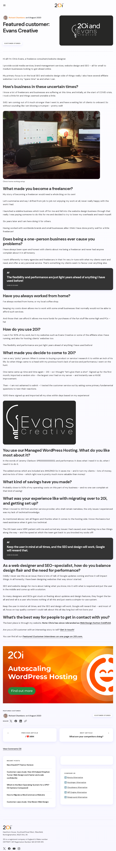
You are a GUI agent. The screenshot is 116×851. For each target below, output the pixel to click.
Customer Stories (12, 43)
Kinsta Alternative (75, 777)
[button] (4, 5)
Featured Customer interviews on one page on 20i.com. (53, 636)
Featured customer (12, 711)
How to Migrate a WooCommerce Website (26, 795)
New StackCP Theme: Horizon (20, 765)
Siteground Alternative (77, 797)
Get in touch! (67, 629)
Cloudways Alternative (77, 787)
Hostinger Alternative (76, 782)
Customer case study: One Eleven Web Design (28, 802)
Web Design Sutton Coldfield (95, 622)
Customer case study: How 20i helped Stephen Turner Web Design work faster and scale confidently (28, 775)
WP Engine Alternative (77, 792)
